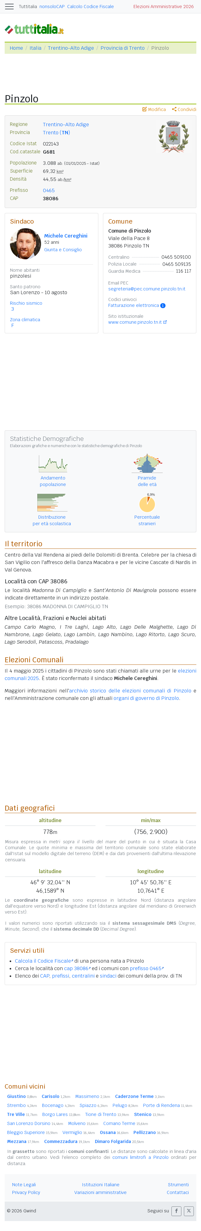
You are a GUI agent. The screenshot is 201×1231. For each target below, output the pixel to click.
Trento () (56, 132)
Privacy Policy (26, 1192)
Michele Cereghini (65, 236)
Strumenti (178, 1184)
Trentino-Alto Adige (71, 48)
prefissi (60, 976)
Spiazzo (94, 1105)
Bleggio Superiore (32, 1132)
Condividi (184, 109)
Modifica (154, 109)
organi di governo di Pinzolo (146, 698)
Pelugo (125, 1105)
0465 (49, 190)
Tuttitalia (28, 6)
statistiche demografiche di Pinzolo (112, 445)
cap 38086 (77, 968)
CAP (44, 976)
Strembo (22, 1105)
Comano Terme (125, 1123)
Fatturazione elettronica (137, 305)
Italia (35, 48)
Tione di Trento (107, 1114)
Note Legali (24, 1184)
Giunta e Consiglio (63, 249)
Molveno (83, 1123)
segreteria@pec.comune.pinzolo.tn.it (146, 289)
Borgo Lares (61, 1114)
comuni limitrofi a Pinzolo (140, 1157)
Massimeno (92, 1096)
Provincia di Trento (122, 48)
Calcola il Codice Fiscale (44, 961)
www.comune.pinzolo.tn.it (135, 322)
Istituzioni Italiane (100, 1184)
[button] (176, 1211)
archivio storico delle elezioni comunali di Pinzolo (130, 690)
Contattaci (178, 1192)
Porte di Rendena (167, 1105)
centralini (83, 976)
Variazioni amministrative (100, 1192)
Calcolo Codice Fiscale (90, 6)
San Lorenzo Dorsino (35, 1123)
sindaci (108, 976)
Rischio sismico (26, 303)
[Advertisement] (100, 1033)
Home (16, 48)
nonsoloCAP (52, 6)
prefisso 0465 (147, 968)
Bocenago (58, 1105)
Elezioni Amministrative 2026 (163, 6)
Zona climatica (25, 319)
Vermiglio (79, 1132)
